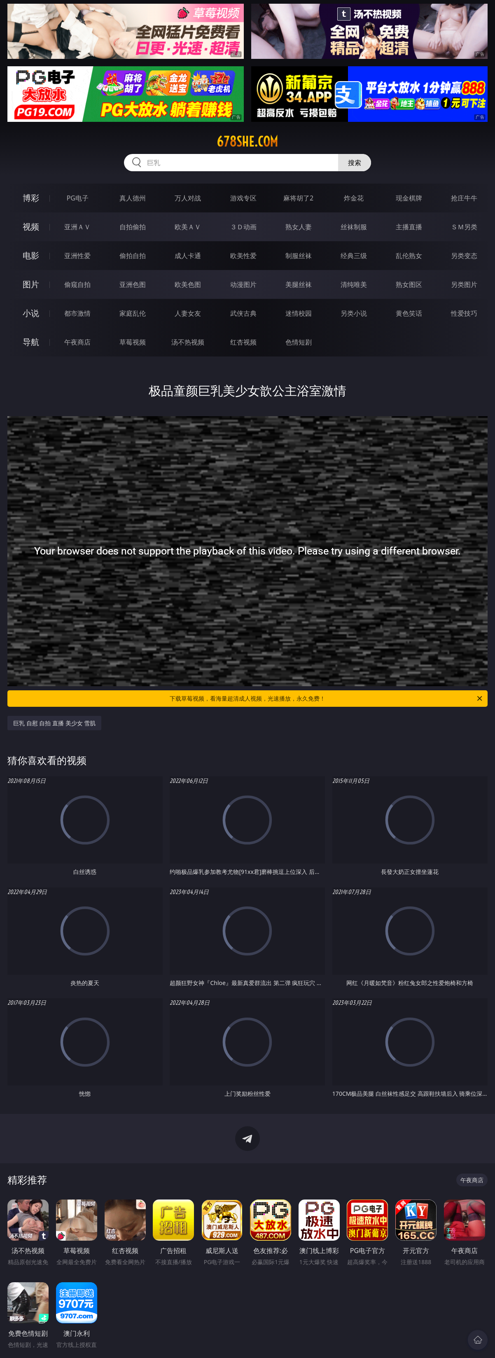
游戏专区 (243, 198)
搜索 (354, 162)
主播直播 (409, 226)
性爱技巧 (464, 313)
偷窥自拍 (77, 284)
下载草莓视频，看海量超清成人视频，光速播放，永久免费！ (326, 698)
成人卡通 (188, 255)
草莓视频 (132, 342)
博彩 (31, 197)
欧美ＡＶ (188, 226)
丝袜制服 (354, 226)
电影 (31, 255)
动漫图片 (243, 284)
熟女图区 (409, 284)
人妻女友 (188, 313)
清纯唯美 (354, 284)
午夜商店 (77, 342)
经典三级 (354, 255)
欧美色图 (188, 284)
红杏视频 (243, 342)
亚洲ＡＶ (77, 226)
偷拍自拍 (132, 255)
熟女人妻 (298, 226)
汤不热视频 (187, 342)
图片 (31, 284)
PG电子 (78, 198)
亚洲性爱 (77, 255)
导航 (31, 341)
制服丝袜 (298, 255)
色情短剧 (298, 342)
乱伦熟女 (409, 255)
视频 (31, 226)
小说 (31, 313)
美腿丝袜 (298, 284)
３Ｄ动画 (243, 226)
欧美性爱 (243, 255)
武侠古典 (243, 313)
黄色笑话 (409, 313)
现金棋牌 (409, 198)
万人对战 (188, 198)
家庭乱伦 (132, 313)
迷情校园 (298, 313)
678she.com (247, 141)
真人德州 (132, 198)
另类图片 (464, 284)
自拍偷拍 (132, 226)
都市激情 (77, 313)
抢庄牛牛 (464, 198)
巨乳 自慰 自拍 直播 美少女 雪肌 (54, 723)
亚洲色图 (132, 284)
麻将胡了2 (298, 198)
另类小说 (354, 313)
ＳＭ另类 (464, 226)
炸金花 (354, 198)
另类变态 (464, 255)
